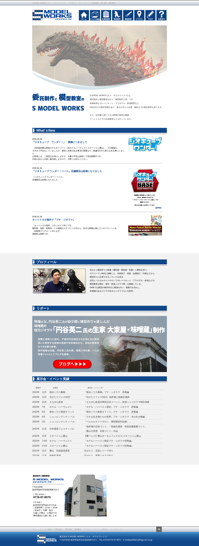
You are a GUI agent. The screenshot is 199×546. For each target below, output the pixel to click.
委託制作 (68, 529)
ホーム (34, 529)
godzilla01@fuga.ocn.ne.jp (44, 505)
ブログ (95, 529)
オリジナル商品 (46, 529)
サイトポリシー (116, 529)
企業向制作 (58, 529)
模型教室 (78, 529)
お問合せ (104, 529)
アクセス (87, 529)
